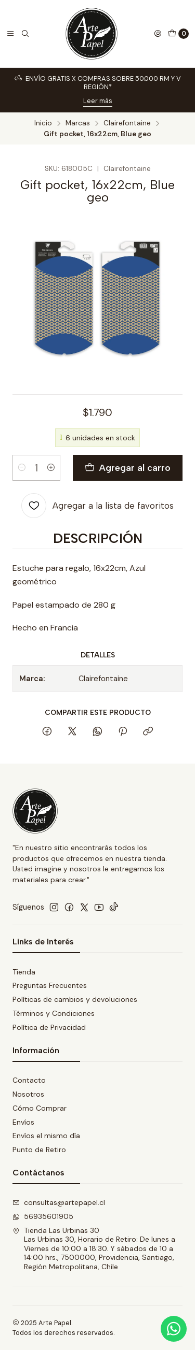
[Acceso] (157, 34)
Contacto (29, 1080)
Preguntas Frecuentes (49, 985)
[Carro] (178, 33)
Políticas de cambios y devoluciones (74, 999)
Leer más (97, 100)
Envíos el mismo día (46, 1135)
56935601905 (42, 1216)
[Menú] (10, 34)
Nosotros (28, 1094)
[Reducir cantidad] (22, 467)
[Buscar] (25, 34)
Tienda (23, 971)
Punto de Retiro (39, 1149)
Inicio (43, 123)
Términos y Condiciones (53, 1013)
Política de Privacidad (49, 1027)
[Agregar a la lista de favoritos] (97, 505)
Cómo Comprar (39, 1108)
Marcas (78, 123)
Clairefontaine (127, 123)
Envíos (23, 1122)
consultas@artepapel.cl (58, 1202)
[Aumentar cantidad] (51, 467)
